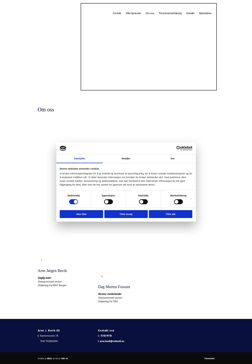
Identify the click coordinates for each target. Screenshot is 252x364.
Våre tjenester (133, 13)
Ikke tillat (81, 214)
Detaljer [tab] (126, 158)
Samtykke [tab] (79, 158)
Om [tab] (172, 158)
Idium (49, 358)
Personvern (209, 358)
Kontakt (190, 13)
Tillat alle (171, 214)
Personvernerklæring (170, 13)
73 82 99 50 (106, 336)
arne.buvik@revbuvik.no (112, 341)
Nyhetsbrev (205, 13)
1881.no (64, 358)
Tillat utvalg (126, 214)
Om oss (150, 13)
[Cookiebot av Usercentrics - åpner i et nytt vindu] (178, 148)
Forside (117, 13)
